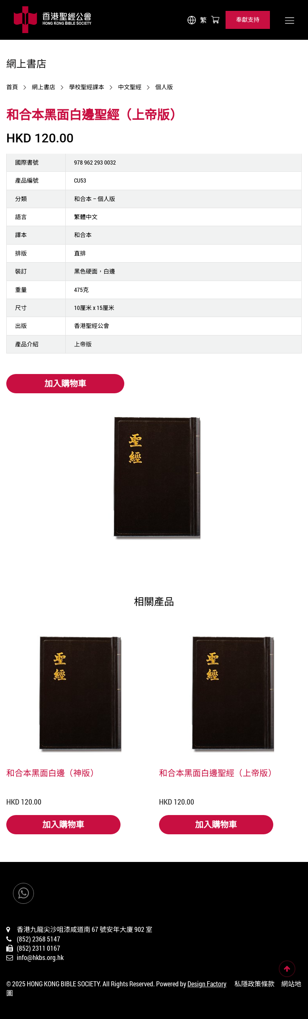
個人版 (164, 87)
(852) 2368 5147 (38, 938)
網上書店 (43, 87)
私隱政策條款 (254, 983)
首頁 (12, 87)
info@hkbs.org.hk (40, 957)
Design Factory (206, 983)
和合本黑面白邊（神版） (52, 772)
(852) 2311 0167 (38, 948)
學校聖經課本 (86, 87)
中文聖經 (129, 87)
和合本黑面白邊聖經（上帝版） (217, 772)
